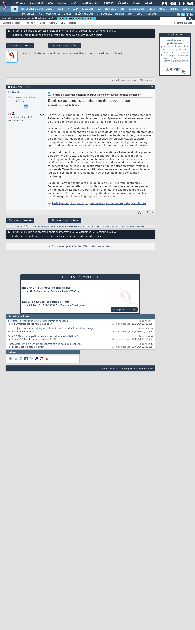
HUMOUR (151, 14)
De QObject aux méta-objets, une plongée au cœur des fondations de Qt (50, 328)
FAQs (45, 226)
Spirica (34, 291)
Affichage (145, 80)
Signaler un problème (64, 45)
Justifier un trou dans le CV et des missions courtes (38, 321)
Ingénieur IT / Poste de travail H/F (46, 287)
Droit (136, 3)
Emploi (108, 3)
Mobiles (174, 9)
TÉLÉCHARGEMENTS (86, 14)
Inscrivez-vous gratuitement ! (76, 18)
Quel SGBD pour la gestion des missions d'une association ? (43, 336)
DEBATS (100, 226)
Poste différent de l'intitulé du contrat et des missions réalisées (45, 344)
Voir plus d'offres (124, 309)
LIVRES (67, 14)
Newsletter (90, 3)
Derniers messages (12, 23)
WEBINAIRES (52, 14)
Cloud (59, 9)
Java (99, 9)
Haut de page (146, 368)
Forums (19, 3)
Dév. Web (110, 9)
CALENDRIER (125, 226)
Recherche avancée (182, 23)
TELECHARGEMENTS (70, 226)
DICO (139, 14)
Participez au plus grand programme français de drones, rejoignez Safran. (99, 203)
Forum (15, 31)
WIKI (130, 14)
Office (162, 9)
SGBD (152, 9)
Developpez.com (128, 368)
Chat (74, 3)
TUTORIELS (28, 14)
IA (68, 9)
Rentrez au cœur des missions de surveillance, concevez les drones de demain (78, 53)
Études (123, 3)
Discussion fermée (20, 45)
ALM (75, 9)
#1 (152, 86)
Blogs (61, 3)
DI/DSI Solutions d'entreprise (36, 9)
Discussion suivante (96, 246)
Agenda (53, 23)
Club (148, 3)
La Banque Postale (43, 305)
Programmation (136, 9)
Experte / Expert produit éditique (46, 301)
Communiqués (104, 31)
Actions (29, 23)
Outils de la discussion (122, 80)
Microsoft (87, 9)
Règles (72, 23)
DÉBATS (119, 14)
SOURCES (106, 14)
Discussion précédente (66, 246)
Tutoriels (36, 3)
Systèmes (187, 9)
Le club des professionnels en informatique (49, 31)
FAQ (50, 3)
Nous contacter (110, 368)
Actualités (85, 31)
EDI (122, 9)
